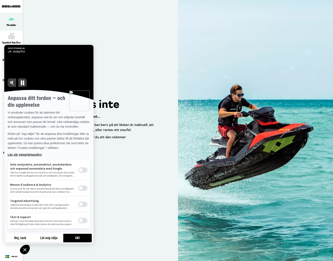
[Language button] (11, 256)
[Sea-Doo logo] (11, 6)
